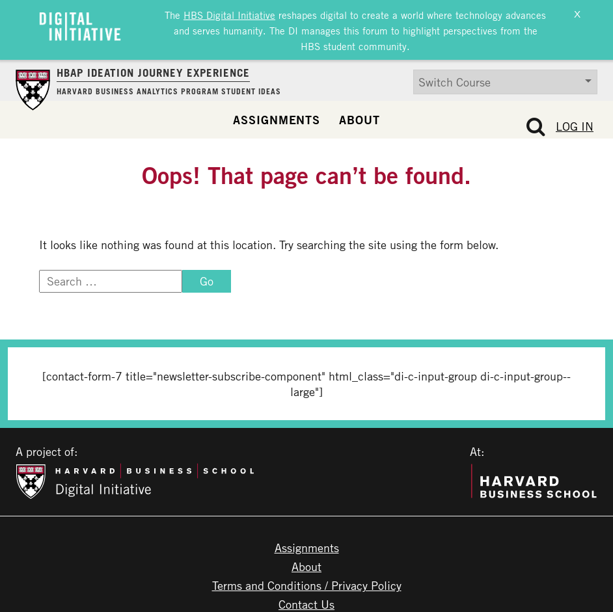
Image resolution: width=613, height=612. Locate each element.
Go (206, 277)
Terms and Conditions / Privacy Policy (307, 581)
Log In (574, 121)
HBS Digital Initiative (229, 14)
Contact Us (306, 600)
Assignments (276, 115)
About (359, 115)
